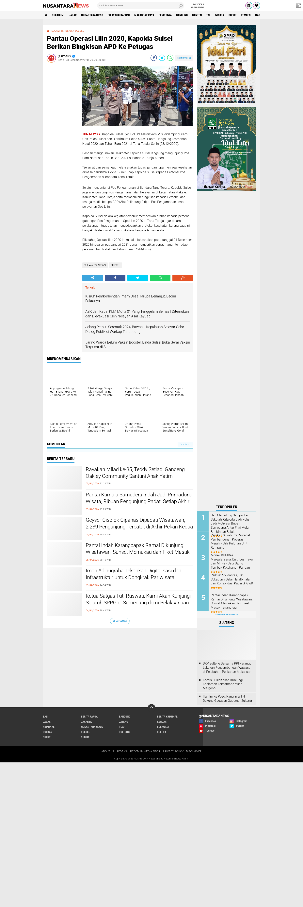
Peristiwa (165, 15)
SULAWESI (163, 726)
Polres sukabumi (119, 15)
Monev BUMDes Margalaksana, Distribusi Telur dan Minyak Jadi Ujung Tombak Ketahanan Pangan (232, 561)
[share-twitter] (162, 58)
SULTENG (124, 732)
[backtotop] (151, 708)
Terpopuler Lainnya (226, 614)
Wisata (219, 15)
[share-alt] (92, 278)
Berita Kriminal (167, 716)
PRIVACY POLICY (173, 751)
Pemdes (246, 15)
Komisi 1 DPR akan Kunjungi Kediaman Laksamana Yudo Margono (223, 684)
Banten (197, 15)
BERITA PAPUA (89, 716)
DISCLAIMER (194, 751)
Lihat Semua (120, 621)
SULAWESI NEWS (62, 30)
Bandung (182, 15)
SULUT (47, 737)
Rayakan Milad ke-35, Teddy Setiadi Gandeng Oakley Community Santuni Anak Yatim (135, 472)
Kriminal (49, 726)
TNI (208, 15)
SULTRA (161, 732)
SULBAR (47, 732)
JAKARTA (86, 721)
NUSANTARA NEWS (92, 15)
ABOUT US (107, 751)
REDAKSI (122, 751)
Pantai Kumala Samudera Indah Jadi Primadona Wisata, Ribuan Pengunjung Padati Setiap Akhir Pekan (139, 501)
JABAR (73, 15)
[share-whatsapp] (170, 58)
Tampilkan (185, 444)
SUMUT (85, 737)
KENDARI (162, 721)
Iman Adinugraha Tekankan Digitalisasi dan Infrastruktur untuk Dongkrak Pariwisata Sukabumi (133, 577)
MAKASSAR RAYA (144, 15)
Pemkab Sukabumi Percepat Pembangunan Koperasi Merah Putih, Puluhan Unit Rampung (230, 541)
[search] (140, 5)
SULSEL (79, 30)
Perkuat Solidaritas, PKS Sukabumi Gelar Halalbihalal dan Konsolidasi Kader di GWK (232, 579)
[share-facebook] (154, 58)
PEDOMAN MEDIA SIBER (145, 751)
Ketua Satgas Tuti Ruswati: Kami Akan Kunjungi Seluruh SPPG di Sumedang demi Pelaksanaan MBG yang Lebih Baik (138, 602)
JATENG (123, 721)
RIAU (121, 726)
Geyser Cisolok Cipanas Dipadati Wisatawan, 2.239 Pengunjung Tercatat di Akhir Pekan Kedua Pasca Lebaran (139, 526)
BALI (45, 716)
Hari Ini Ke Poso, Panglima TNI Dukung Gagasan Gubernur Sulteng (227, 698)
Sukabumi (58, 15)
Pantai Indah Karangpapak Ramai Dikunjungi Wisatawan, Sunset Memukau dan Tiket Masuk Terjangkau (138, 552)
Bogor (232, 15)
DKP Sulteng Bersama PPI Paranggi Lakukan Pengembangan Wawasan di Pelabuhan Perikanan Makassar (227, 668)
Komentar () (184, 57)
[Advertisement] (62, 125)
